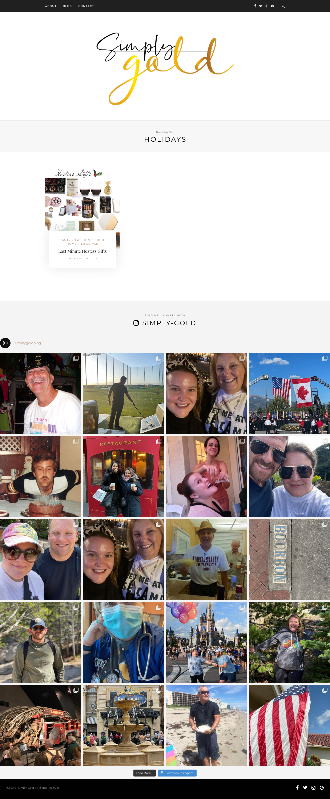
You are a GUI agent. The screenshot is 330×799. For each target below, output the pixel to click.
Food (99, 240)
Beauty (64, 240)
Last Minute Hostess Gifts (82, 251)
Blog (67, 6)
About (51, 6)
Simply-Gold (169, 323)
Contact (86, 6)
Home (72, 243)
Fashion (82, 240)
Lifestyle (89, 243)
